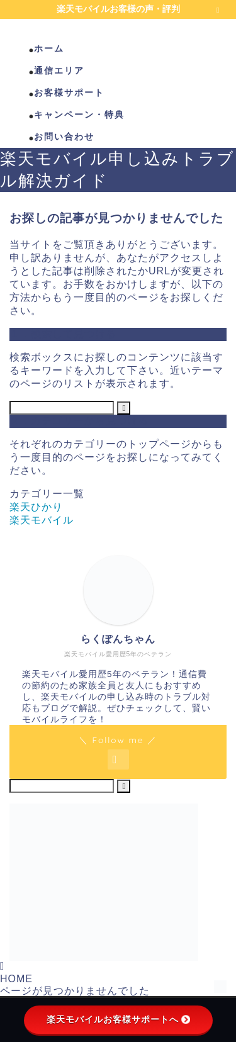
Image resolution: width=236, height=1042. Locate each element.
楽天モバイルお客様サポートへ (118, 1019)
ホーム (49, 48)
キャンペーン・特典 (79, 114)
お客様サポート (69, 92)
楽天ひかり (36, 506)
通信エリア (59, 70)
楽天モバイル (41, 520)
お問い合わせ (64, 136)
